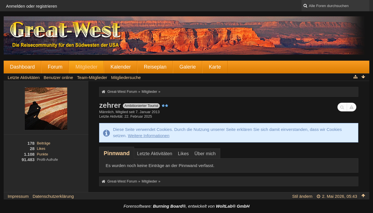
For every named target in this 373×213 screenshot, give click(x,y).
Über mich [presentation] (205, 153)
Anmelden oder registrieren (31, 6)
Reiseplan (155, 67)
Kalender (120, 67)
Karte (215, 67)
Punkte (42, 154)
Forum (55, 67)
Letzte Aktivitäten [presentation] (154, 153)
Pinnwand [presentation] (117, 153)
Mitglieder (86, 67)
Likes (41, 148)
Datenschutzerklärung (53, 196)
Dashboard (22, 67)
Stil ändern (302, 196)
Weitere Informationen (148, 135)
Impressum (18, 196)
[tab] (116, 153)
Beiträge (44, 143)
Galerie (187, 67)
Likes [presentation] (183, 153)
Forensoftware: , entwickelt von (186, 206)
